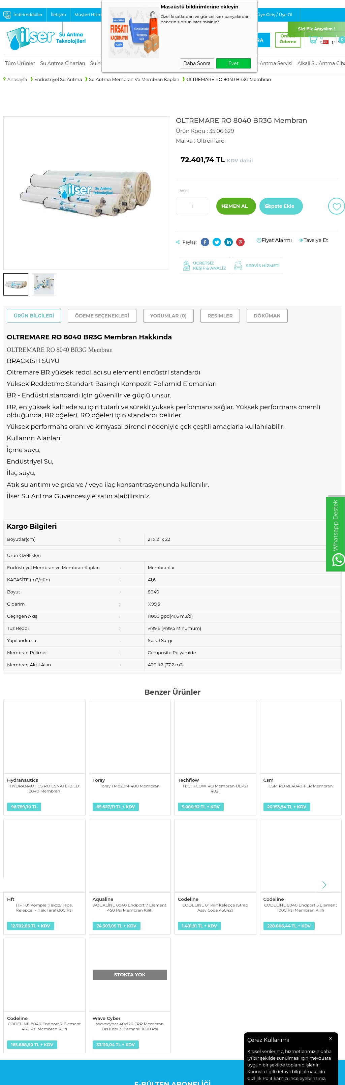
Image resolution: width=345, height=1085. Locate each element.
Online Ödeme (283, 39)
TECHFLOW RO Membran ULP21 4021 (215, 788)
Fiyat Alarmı (282, 240)
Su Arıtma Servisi (272, 63)
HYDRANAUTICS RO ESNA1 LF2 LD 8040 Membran (44, 788)
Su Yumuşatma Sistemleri (31, 943)
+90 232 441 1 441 (263, 970)
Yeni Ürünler (189, 943)
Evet (233, 63)
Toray (99, 779)
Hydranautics (22, 779)
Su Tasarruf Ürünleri (25, 986)
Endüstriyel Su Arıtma (27, 960)
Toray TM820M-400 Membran (130, 785)
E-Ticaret (151, 1076)
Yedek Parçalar (19, 952)
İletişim (58, 14)
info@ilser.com (261, 954)
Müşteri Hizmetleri (93, 14)
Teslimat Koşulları (109, 952)
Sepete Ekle (279, 206)
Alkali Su (12, 977)
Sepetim (185, 969)
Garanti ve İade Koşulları (116, 977)
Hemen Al (234, 206)
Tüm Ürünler (20, 63)
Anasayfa (186, 935)
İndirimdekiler (27, 14)
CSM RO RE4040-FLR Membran (301, 785)
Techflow (188, 779)
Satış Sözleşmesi (107, 969)
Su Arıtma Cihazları (62, 63)
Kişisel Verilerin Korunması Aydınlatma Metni (119, 939)
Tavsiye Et (317, 240)
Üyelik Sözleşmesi (109, 960)
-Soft (135, 1076)
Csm (268, 779)
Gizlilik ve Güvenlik (110, 986)
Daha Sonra (197, 63)
